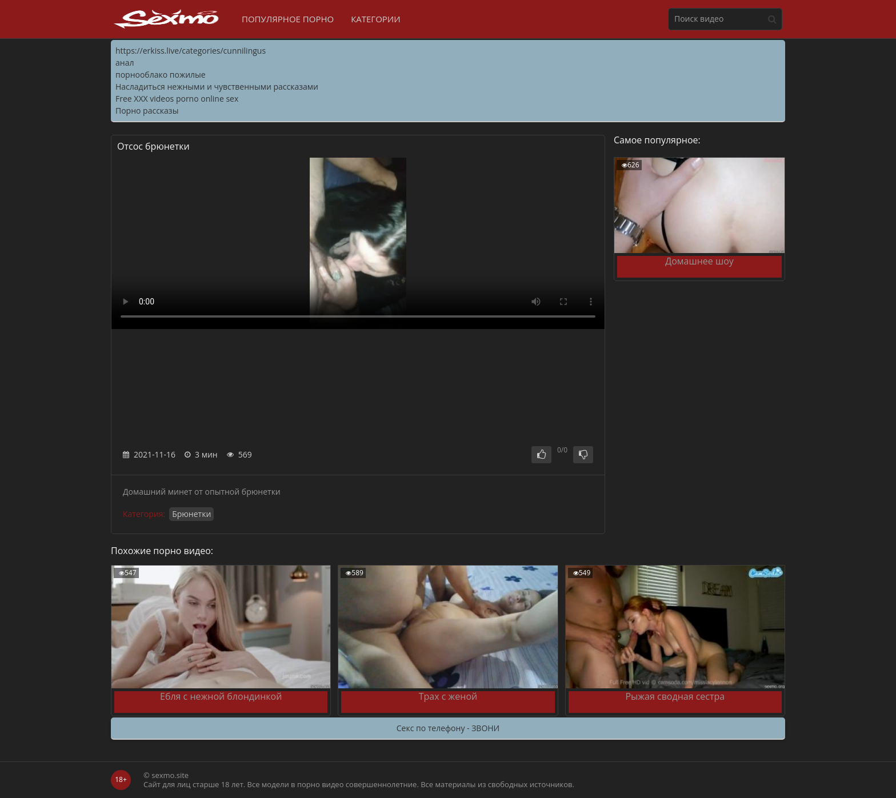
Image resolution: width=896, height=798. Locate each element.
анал (124, 62)
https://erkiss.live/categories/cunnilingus (190, 50)
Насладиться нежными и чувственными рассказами (216, 86)
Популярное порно (288, 19)
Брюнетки (191, 513)
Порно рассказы (146, 110)
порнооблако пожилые (160, 74)
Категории (376, 19)
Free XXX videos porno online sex (176, 98)
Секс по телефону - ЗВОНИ (448, 728)
